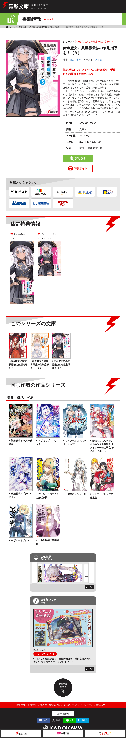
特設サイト (80, 168)
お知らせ (69, 704)
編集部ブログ (56, 704)
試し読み (80, 158)
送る (71, 720)
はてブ (84, 720)
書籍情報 (22, 27)
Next (91, 573)
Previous (35, 573)
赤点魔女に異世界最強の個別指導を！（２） (40, 364)
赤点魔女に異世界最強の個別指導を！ (46, 27)
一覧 (90, 587)
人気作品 (42, 704)
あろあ (98, 59)
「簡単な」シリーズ (75, 494)
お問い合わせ (63, 713)
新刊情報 (21, 704)
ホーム (12, 27)
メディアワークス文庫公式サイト (92, 704)
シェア (44, 720)
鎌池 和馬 (75, 59)
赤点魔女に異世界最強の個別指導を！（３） (61, 364)
